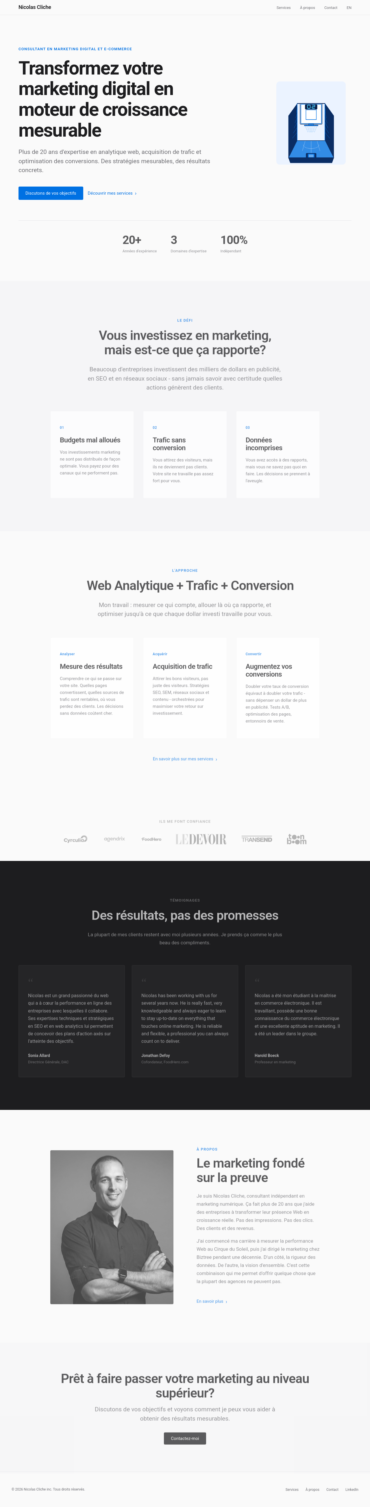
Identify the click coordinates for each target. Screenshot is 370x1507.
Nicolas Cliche (34, 7)
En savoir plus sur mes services (183, 763)
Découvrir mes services (110, 193)
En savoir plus (210, 1306)
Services (284, 7)
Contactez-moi (185, 1443)
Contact (330, 7)
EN (349, 7)
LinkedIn (351, 1490)
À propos (307, 7)
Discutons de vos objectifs (50, 193)
